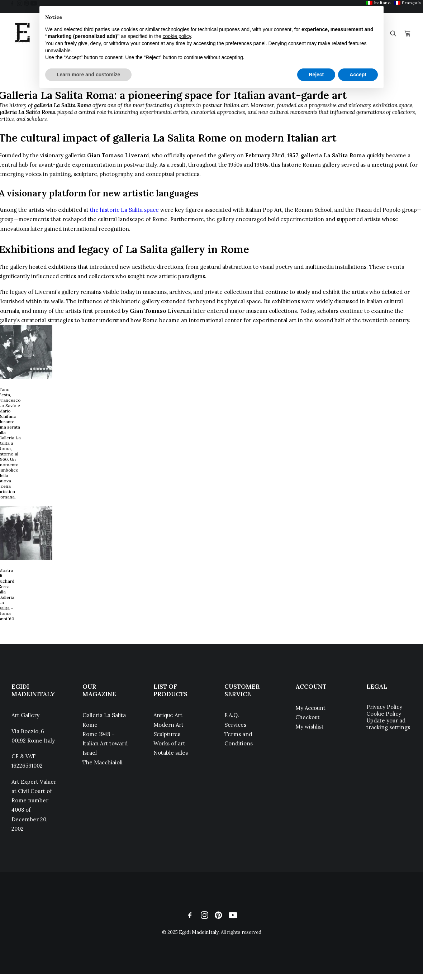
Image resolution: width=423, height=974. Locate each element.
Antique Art (167, 715)
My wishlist (309, 726)
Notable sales (170, 752)
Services (235, 724)
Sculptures (166, 734)
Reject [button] (316, 74)
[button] (12, 3)
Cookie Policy (383, 713)
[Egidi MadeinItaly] (22, 33)
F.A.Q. (231, 715)
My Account (310, 708)
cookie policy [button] (177, 36)
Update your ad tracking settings (388, 724)
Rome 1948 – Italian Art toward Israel (105, 743)
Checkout (307, 717)
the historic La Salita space (124, 209)
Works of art (169, 743)
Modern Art (168, 724)
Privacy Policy (384, 706)
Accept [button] (358, 74)
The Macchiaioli (102, 762)
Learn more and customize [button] (88, 74)
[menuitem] (407, 2)
